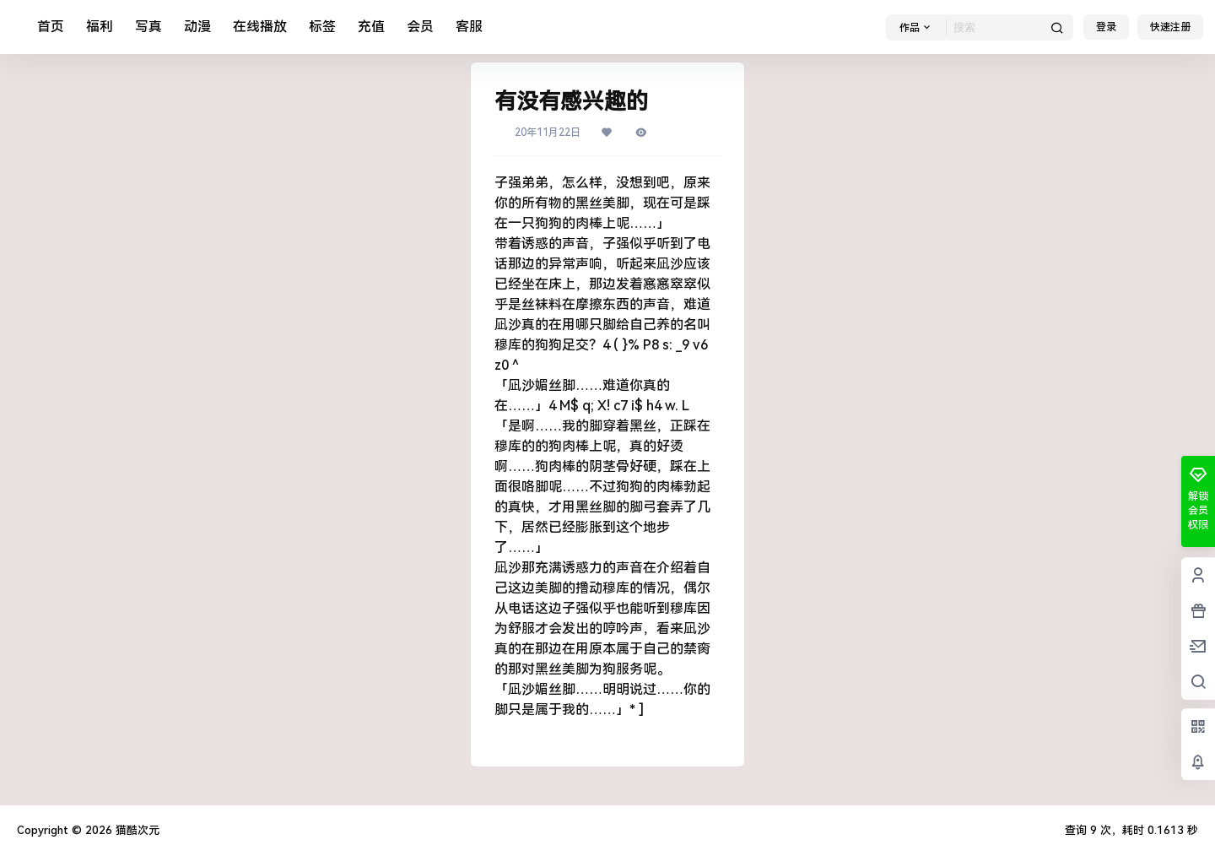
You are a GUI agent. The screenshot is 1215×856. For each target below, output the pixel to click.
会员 (420, 27)
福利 (99, 27)
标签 (322, 27)
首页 (50, 27)
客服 (469, 27)
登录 (1106, 27)
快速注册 (1170, 27)
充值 (371, 27)
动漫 (197, 27)
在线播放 (260, 27)
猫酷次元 (135, 830)
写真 (148, 27)
